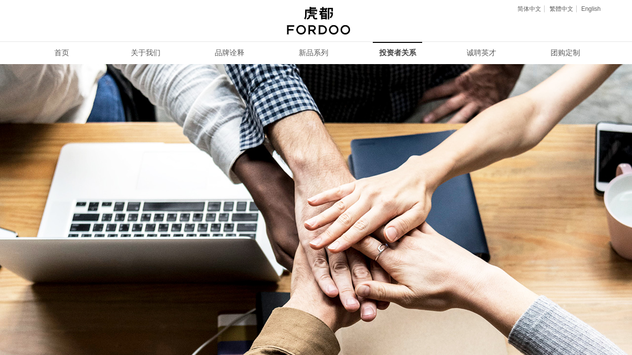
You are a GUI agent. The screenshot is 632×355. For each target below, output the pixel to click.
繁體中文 (561, 8)
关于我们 (145, 53)
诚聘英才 (481, 53)
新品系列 (313, 53)
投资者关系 (397, 53)
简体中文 (529, 8)
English (590, 8)
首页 (61, 53)
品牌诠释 (229, 53)
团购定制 (565, 53)
